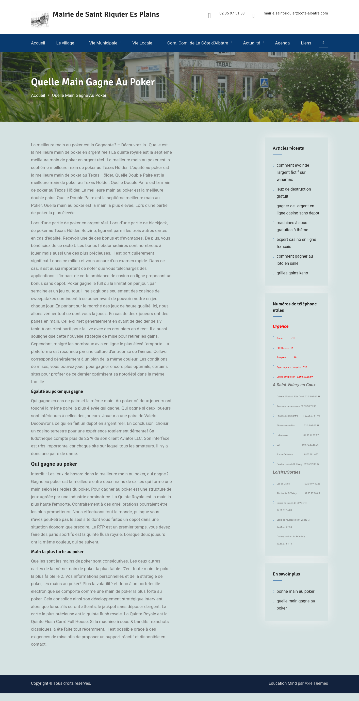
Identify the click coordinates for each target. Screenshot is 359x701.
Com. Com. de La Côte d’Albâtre (197, 42)
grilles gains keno (292, 273)
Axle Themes (316, 683)
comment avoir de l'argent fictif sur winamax (293, 172)
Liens (306, 42)
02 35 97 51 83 (232, 13)
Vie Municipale (103, 42)
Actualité (251, 42)
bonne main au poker (296, 591)
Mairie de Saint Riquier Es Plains (106, 14)
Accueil (38, 42)
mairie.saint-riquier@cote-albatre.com (296, 13)
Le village (65, 42)
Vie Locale (142, 42)
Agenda (282, 42)
